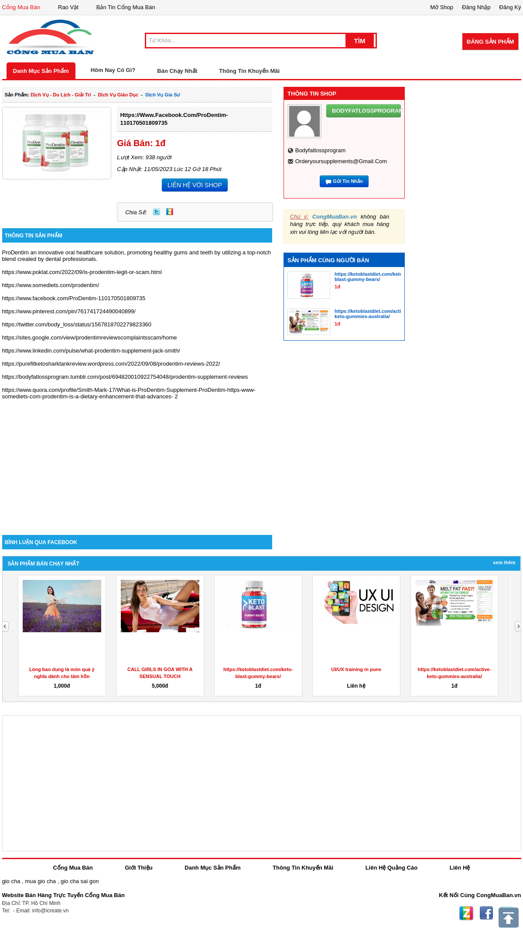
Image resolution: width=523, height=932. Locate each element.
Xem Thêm (504, 562)
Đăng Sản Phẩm (490, 41)
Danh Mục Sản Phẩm (41, 71)
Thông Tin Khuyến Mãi (249, 71)
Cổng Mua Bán (21, 7)
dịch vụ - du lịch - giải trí (61, 94)
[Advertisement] (137, 461)
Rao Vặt (68, 7)
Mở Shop (441, 7)
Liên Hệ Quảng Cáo (391, 867)
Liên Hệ (460, 867)
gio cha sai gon (80, 881)
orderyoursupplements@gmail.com (341, 161)
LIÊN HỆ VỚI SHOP (194, 185)
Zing (169, 211)
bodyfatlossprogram (320, 150)
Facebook (486, 913)
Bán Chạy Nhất (177, 71)
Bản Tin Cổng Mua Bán (125, 7)
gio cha (11, 881)
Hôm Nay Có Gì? (113, 70)
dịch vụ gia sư (162, 94)
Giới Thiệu (138, 867)
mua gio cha (40, 881)
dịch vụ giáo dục (118, 94)
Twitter (156, 211)
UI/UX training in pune (356, 669)
